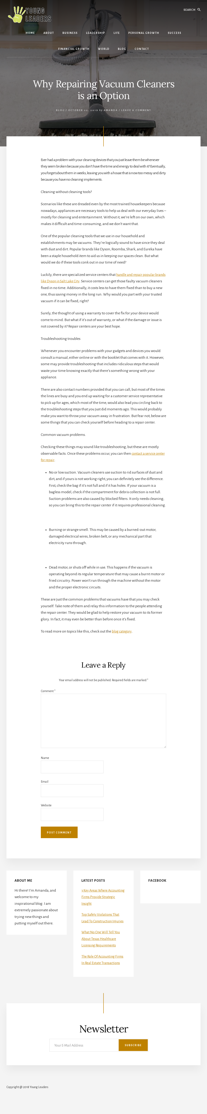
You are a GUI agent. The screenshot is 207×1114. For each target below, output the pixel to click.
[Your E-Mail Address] (98, 1058)
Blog (60, 110)
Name (45, 758)
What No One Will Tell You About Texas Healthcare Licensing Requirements (102, 945)
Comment (48, 691)
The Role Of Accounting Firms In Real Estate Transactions (99, 969)
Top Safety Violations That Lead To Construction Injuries (101, 921)
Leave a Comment (136, 110)
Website (46, 805)
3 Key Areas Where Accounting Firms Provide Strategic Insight (101, 897)
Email (44, 781)
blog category (122, 631)
